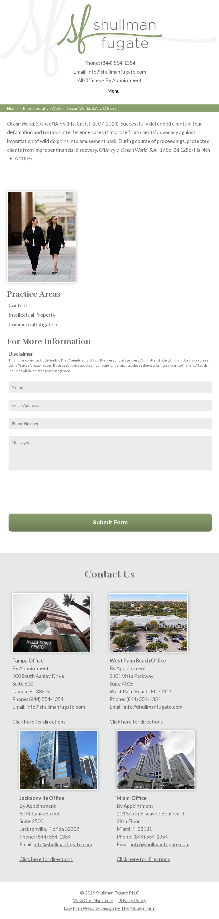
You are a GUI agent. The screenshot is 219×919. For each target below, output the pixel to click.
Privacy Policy (132, 900)
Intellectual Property (32, 315)
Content (18, 305)
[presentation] (52, 491)
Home (12, 108)
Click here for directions (39, 721)
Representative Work (42, 108)
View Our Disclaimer (93, 900)
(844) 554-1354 (118, 63)
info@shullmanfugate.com (117, 71)
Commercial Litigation (33, 324)
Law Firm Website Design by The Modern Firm (109, 908)
